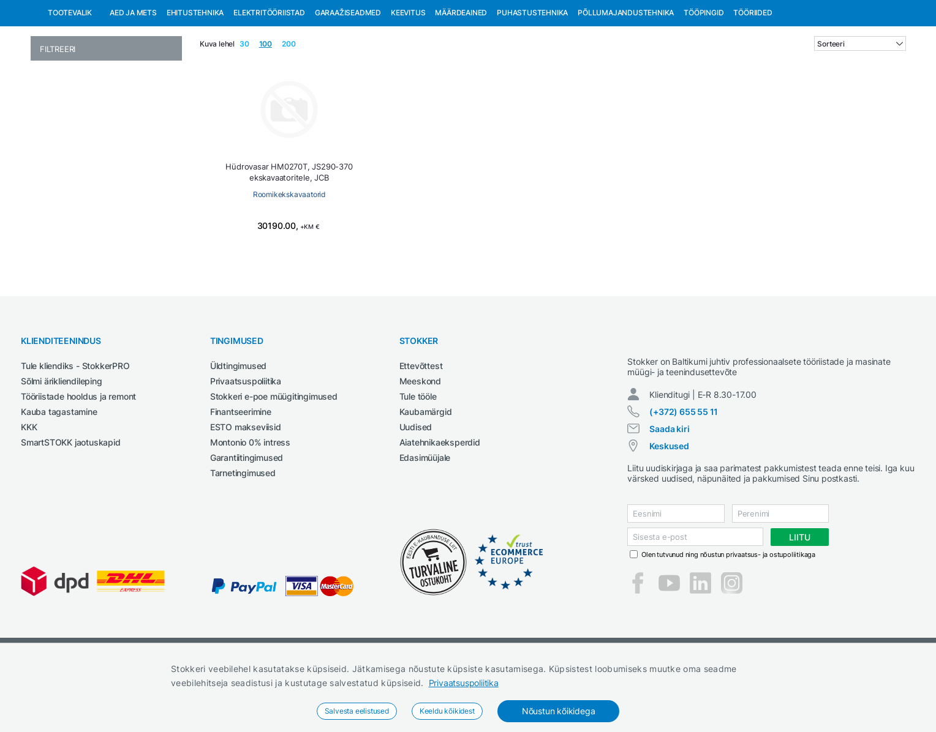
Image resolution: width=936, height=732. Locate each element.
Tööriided (752, 75)
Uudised (415, 490)
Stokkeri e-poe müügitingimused (274, 459)
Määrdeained (461, 75)
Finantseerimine (240, 474)
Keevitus (408, 75)
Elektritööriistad (269, 75)
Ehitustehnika (195, 75)
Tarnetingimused (243, 536)
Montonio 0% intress (250, 505)
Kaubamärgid (425, 474)
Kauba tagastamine (59, 474)
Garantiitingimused (246, 520)
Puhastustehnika (532, 75)
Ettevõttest (421, 429)
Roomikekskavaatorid (289, 257)
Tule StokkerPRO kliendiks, (137, 11)
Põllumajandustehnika (626, 75)
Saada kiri (669, 503)
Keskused (669, 520)
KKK (29, 490)
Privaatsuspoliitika (464, 683)
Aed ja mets (133, 75)
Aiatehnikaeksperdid (439, 505)
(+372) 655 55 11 (683, 485)
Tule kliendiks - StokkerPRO (75, 429)
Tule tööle (418, 459)
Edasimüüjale (425, 520)
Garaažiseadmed (348, 75)
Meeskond (420, 444)
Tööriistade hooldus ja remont (78, 459)
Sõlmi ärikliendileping (61, 444)
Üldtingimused (238, 429)
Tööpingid (703, 75)
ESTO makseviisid (245, 490)
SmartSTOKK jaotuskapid (71, 505)
